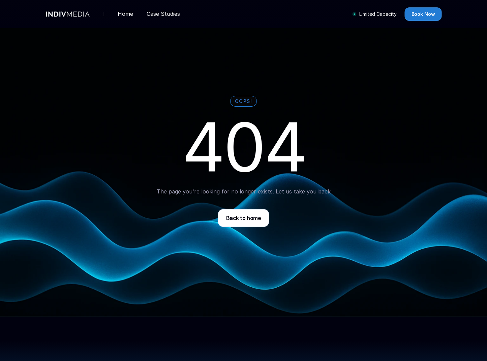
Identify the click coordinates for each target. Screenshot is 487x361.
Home (125, 13)
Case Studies (163, 13)
